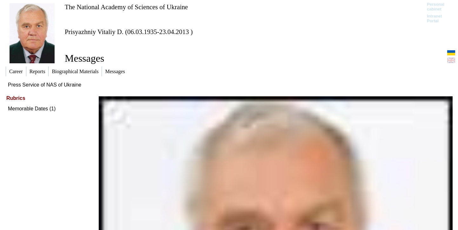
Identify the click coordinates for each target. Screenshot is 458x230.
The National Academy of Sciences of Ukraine (126, 6)
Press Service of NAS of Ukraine (44, 84)
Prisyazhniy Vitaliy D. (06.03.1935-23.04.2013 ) (129, 31)
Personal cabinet (435, 6)
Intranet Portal (434, 18)
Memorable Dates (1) (32, 108)
